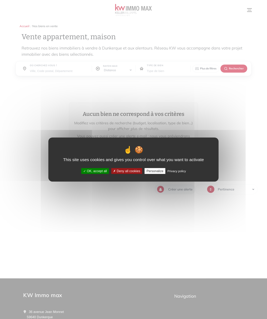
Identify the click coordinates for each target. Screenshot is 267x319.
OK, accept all (95, 171)
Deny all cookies (126, 171)
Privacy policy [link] (176, 171)
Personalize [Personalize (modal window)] (154, 171)
